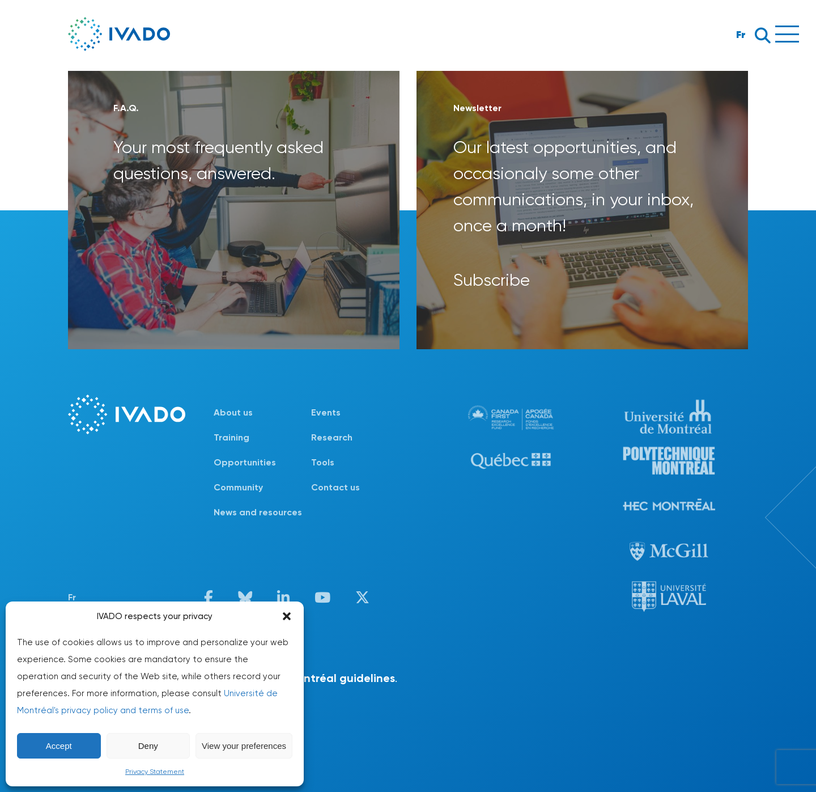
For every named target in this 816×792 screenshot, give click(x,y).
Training (231, 437)
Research (331, 437)
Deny (148, 746)
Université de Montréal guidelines (304, 678)
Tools (322, 462)
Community (238, 487)
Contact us (335, 487)
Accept (59, 746)
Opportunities (245, 462)
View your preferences (244, 746)
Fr (741, 34)
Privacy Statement (154, 772)
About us (233, 412)
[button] (286, 616)
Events (326, 412)
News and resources (258, 512)
